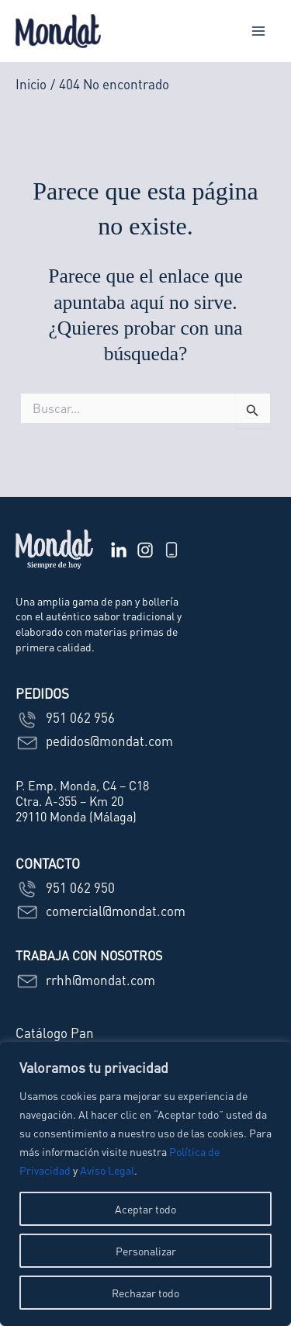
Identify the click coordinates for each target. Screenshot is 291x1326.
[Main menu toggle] (258, 31)
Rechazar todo (145, 1293)
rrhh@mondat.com (85, 979)
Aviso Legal (107, 1170)
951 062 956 (65, 717)
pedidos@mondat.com (94, 740)
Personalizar (146, 1251)
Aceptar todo (145, 1209)
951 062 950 (65, 887)
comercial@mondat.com (100, 910)
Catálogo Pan (55, 1032)
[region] (145, 1184)
